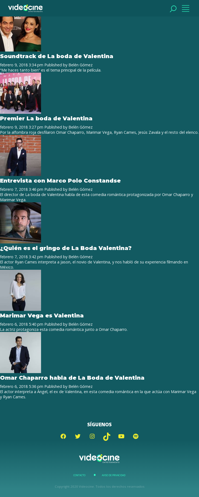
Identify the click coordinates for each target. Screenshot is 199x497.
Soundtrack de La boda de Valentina (56, 56)
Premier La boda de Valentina (46, 118)
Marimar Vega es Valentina (42, 315)
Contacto (79, 475)
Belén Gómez (80, 64)
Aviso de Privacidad (113, 475)
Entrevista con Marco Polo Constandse (60, 180)
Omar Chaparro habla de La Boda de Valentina (72, 377)
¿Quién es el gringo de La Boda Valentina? (66, 248)
